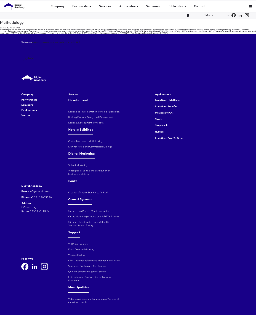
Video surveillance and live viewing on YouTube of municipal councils (93, 301)
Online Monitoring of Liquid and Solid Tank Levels (93, 217)
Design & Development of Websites (86, 123)
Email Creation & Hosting (81, 250)
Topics (25, 60)
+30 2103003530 (41, 197)
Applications (128, 6)
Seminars (153, 6)
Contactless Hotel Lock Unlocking (85, 141)
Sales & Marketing (77, 165)
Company (57, 6)
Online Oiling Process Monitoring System (89, 211)
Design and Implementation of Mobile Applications (94, 112)
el (228, 15)
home (189, 15)
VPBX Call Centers (78, 244)
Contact (200, 6)
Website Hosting (76, 255)
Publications (177, 6)
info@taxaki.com (40, 191)
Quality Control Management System (87, 272)
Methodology (12, 23)
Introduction (27, 58)
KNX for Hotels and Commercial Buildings (90, 147)
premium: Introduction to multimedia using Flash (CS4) (56, 42)
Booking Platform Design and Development (90, 117)
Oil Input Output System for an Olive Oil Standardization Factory (88, 224)
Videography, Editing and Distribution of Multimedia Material (89, 172)
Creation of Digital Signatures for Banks (89, 193)
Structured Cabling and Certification (87, 266)
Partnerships (81, 6)
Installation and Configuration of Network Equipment (89, 279)
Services (105, 6)
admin (3, 28)
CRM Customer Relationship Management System (94, 261)
